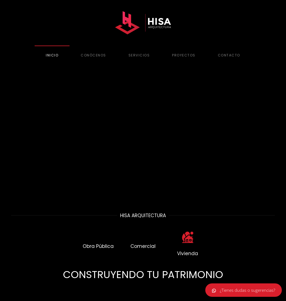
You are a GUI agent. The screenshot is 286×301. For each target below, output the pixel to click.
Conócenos (93, 55)
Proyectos (184, 55)
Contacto (229, 55)
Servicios (139, 55)
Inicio (52, 55)
